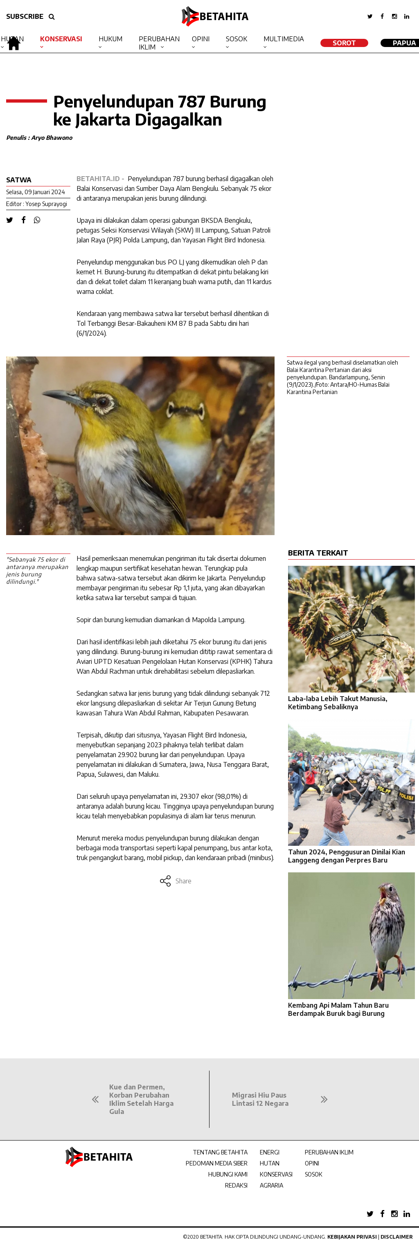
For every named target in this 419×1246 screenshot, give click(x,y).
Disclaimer (397, 1237)
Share (175, 881)
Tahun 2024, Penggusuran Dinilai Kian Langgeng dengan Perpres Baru (346, 856)
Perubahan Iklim (159, 43)
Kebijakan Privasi (352, 1237)
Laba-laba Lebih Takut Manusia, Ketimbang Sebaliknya (337, 703)
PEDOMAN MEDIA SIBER (217, 1163)
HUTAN (269, 1163)
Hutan (12, 39)
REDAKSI (236, 1185)
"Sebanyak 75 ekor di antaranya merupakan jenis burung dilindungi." (37, 570)
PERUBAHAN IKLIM (329, 1152)
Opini (201, 39)
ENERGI (269, 1152)
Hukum (110, 39)
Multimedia (284, 39)
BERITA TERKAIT (318, 552)
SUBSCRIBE (24, 16)
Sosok (236, 39)
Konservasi (61, 39)
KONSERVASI (276, 1174)
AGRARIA (271, 1185)
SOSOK (313, 1174)
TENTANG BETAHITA (220, 1152)
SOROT (344, 43)
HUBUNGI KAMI (228, 1174)
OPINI (312, 1163)
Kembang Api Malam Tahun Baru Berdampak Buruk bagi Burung (338, 1009)
